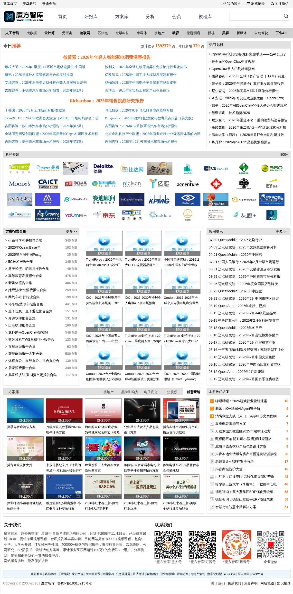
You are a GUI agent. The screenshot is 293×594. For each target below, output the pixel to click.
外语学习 (108, 574)
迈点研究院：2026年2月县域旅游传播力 (244, 335)
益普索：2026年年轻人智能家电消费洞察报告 (107, 57)
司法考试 (138, 574)
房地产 (159, 33)
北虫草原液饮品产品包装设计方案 (240, 446)
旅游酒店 (193, 33)
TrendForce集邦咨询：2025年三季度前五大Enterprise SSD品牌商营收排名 (143, 341)
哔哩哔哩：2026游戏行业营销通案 (241, 401)
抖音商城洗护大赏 (19, 465)
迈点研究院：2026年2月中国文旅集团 (242, 357)
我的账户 (232, 4)
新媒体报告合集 (19, 283)
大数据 (32, 33)
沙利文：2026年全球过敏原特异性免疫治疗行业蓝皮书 (146, 67)
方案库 (121, 16)
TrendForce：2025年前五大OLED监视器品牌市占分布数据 (143, 265)
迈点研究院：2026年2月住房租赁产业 (242, 342)
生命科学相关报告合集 (24, 240)
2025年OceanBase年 (23, 247)
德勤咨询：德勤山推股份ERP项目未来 (244, 499)
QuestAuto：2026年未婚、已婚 (237, 306)
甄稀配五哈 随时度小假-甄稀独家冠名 (243, 439)
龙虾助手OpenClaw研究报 (27, 332)
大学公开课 (93, 574)
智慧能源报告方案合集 (24, 354)
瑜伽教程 (152, 574)
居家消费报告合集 (21, 368)
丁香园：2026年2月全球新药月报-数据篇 (35, 110)
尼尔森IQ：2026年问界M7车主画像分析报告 (245, 91)
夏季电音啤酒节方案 (21, 427)
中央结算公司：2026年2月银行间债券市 (244, 320)
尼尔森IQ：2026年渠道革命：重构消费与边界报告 (250, 120)
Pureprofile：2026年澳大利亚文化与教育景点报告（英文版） (150, 118)
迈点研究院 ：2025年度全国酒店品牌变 (243, 284)
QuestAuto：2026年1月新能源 (237, 372)
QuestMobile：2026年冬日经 (235, 328)
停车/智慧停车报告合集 (25, 304)
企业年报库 (167, 574)
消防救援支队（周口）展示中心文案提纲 (246, 416)
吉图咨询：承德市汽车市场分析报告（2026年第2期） (45, 90)
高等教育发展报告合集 (24, 276)
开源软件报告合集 (21, 318)
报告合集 (243, 574)
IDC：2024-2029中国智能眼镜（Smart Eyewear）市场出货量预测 (182, 379)
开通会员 (49, 4)
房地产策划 (197, 574)
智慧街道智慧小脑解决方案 (235, 507)
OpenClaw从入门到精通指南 (233, 69)
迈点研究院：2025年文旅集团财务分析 (243, 247)
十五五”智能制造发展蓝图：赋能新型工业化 (246, 350)
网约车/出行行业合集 (23, 297)
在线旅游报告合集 (21, 346)
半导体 (142, 33)
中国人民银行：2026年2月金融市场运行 (244, 262)
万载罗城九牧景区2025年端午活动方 (243, 431)
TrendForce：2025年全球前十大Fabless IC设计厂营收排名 (104, 265)
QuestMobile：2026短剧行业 (235, 240)
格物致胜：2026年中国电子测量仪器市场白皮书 (141, 82)
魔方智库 (36, 574)
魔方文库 (78, 574)
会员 (176, 16)
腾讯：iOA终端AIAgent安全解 (237, 408)
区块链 (103, 33)
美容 (225, 33)
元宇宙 (67, 33)
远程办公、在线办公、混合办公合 (33, 361)
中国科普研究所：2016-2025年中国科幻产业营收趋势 (181, 265)
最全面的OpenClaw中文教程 (233, 61)
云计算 (49, 33)
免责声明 (251, 583)
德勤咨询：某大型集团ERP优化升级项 (244, 492)
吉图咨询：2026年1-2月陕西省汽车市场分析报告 (141, 126)
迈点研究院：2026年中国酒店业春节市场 (245, 364)
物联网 (85, 33)
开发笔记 (64, 574)
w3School (230, 574)
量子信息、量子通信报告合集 (30, 311)
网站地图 (267, 583)
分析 (150, 16)
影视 (211, 33)
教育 (175, 33)
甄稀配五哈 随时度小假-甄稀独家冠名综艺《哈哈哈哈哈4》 (102, 432)
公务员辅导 (123, 574)
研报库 (91, 16)
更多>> (71, 231)
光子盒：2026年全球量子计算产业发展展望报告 (248, 83)
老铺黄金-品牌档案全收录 (234, 461)
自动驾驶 (261, 33)
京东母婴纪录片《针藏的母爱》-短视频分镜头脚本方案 (64, 470)
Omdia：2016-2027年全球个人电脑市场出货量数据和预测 (181, 303)
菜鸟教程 (29, 4)
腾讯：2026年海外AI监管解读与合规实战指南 (39, 75)
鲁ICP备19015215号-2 (74, 583)
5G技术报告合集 (20, 262)
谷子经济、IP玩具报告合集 (28, 269)
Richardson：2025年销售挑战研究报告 (107, 100)
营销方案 (183, 574)
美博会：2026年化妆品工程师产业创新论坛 (137, 90)
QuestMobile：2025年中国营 (235, 254)
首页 (62, 16)
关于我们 (218, 583)
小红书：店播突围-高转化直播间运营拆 (244, 477)
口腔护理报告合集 (21, 325)
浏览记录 (256, 4)
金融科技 (122, 33)
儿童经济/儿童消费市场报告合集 (32, 375)
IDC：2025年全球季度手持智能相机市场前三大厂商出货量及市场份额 (103, 303)
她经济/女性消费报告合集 (27, 290)
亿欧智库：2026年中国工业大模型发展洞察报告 (141, 75)
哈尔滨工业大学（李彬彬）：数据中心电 (246, 484)
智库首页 (10, 4)
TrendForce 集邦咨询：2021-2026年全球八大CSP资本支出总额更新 (182, 341)
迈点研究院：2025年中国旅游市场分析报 (245, 276)
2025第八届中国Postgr (25, 254)
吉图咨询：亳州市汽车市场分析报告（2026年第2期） (45, 141)
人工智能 (12, 33)
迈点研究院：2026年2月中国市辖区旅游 (244, 298)
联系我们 (234, 583)
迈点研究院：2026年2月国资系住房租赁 (244, 379)
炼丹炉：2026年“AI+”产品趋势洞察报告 (241, 142)
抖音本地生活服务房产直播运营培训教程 (246, 454)
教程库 (205, 16)
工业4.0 (281, 33)
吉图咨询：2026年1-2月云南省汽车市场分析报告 (141, 141)
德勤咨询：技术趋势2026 (231, 113)
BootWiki (257, 574)
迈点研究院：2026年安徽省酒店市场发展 (245, 269)
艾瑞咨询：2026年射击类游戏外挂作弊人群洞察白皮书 (46, 82)
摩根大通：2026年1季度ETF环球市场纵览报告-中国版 (45, 67)
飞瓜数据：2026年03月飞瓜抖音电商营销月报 (139, 110)
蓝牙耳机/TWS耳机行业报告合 (30, 339)
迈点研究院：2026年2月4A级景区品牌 (242, 313)
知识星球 (284, 583)
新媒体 (241, 33)
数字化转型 (214, 574)
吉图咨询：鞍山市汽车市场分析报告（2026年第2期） (45, 126)
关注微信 (280, 4)
